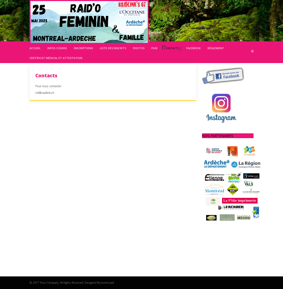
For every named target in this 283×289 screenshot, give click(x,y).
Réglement (216, 48)
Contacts (171, 48)
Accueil (34, 48)
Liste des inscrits (113, 48)
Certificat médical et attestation (55, 58)
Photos (138, 48)
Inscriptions (83, 48)
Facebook (193, 48)
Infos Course (57, 48)
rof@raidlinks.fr (44, 93)
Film (154, 48)
